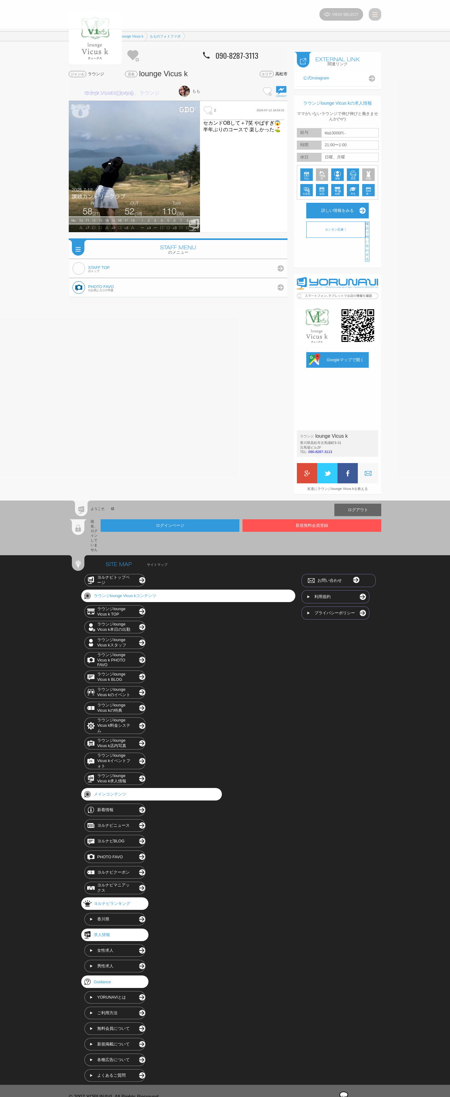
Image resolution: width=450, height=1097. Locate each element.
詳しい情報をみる (337, 209)
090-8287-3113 (320, 450)
